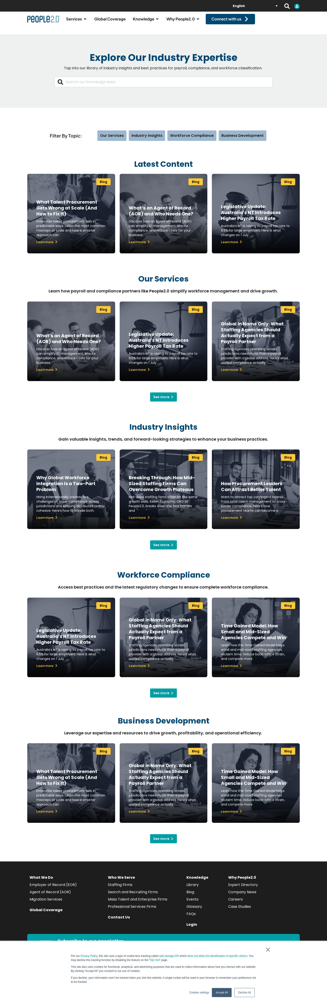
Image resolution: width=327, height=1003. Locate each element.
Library (192, 888)
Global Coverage (46, 914)
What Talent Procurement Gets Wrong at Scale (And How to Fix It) (66, 212)
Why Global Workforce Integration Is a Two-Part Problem (65, 488)
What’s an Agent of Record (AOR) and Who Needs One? (161, 215)
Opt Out (154, 960)
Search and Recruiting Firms (133, 896)
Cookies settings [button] (199, 992)
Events (192, 903)
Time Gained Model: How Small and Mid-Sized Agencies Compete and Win (253, 635)
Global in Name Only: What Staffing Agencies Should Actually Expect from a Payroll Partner (252, 336)
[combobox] (163, 86)
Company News (242, 896)
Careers (235, 903)
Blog (190, 896)
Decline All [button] (244, 992)
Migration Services (46, 903)
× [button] (267, 950)
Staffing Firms (120, 888)
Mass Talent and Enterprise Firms (137, 903)
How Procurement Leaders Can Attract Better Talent (251, 490)
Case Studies (239, 910)
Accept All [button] (222, 992)
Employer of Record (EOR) (53, 888)
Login (191, 928)
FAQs (191, 918)
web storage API (169, 956)
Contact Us (119, 921)
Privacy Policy (89, 956)
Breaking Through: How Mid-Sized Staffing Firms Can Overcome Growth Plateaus (162, 488)
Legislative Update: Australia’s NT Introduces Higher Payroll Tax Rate (251, 216)
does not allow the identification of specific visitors (217, 956)
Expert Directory (243, 888)
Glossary (194, 910)
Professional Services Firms (132, 910)
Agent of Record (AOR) (50, 896)
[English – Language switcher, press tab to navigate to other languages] (255, 5)
